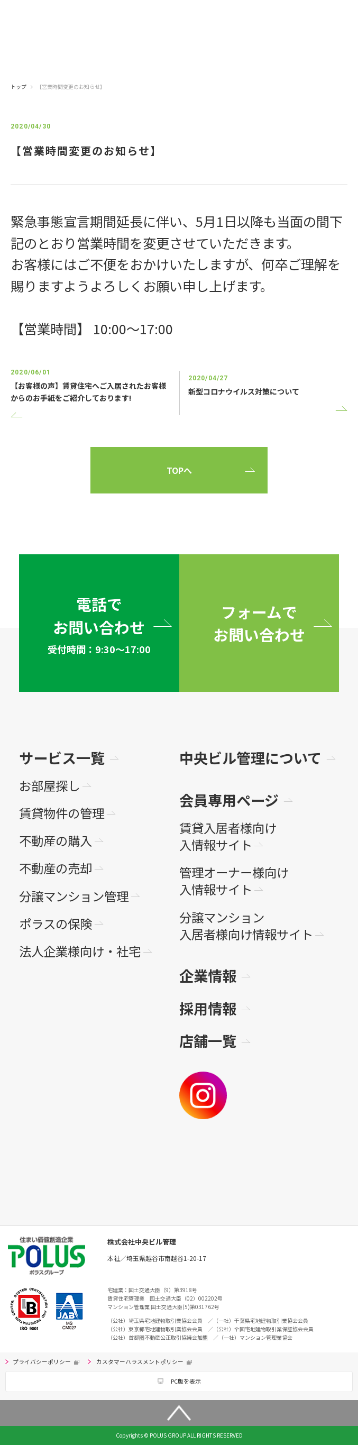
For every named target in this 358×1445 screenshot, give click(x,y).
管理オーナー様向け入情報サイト (234, 881)
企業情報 (207, 975)
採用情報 (207, 1008)
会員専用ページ (229, 800)
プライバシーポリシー (42, 1362)
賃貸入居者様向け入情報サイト (228, 836)
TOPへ (179, 470)
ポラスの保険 (55, 923)
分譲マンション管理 (73, 896)
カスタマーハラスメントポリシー (139, 1362)
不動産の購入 (55, 840)
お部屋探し (49, 785)
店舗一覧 (207, 1040)
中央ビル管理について (250, 757)
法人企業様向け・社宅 (80, 951)
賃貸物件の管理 (61, 812)
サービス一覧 (62, 757)
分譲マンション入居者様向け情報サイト (246, 926)
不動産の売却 (55, 867)
